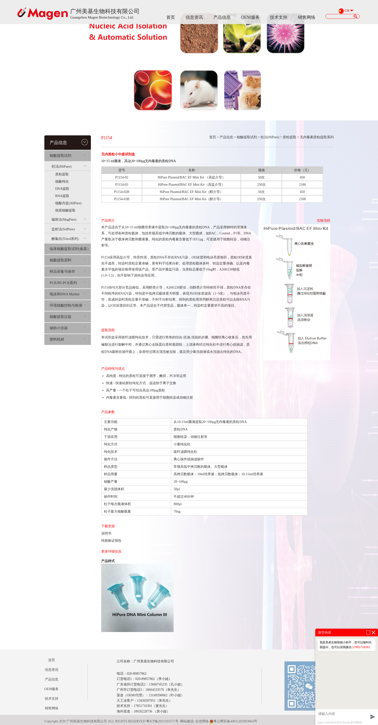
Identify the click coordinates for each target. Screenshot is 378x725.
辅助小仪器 (68, 328)
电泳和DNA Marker (68, 294)
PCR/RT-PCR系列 (68, 283)
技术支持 (278, 17)
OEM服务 (250, 17)
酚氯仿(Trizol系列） (69, 239)
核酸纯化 (62, 181)
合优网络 (202, 721)
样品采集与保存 (68, 271)
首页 (170, 17)
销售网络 (306, 17)
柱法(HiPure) (69, 166)
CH (346, 11)
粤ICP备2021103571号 (162, 721)
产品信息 (222, 17)
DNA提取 (62, 189)
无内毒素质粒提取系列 (317, 137)
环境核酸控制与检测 (68, 305)
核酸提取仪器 (68, 317)
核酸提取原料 (68, 260)
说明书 (106, 533)
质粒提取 (62, 174)
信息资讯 (194, 17)
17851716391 (361, 647)
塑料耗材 (68, 339)
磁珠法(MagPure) (69, 219)
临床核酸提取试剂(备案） (70, 249)
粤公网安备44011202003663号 (233, 721)
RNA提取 (62, 196)
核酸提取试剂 (68, 156)
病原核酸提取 (65, 210)
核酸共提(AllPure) (68, 203)
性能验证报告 (111, 540)
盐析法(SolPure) (69, 229)
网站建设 (187, 721)
